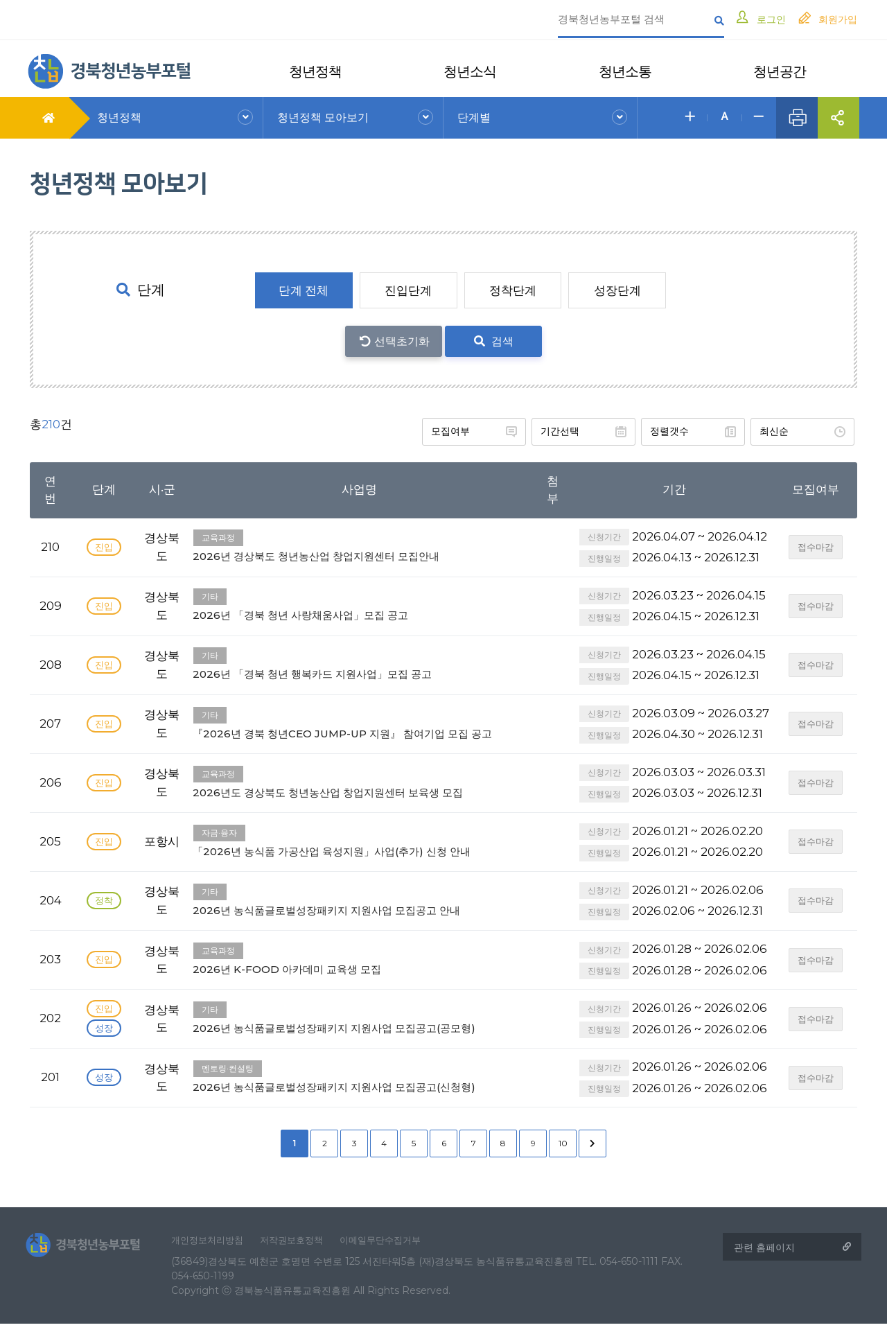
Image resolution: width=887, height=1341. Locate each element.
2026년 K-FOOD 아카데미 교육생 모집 (359, 972)
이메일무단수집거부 (395, 1255)
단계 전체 (302, 290)
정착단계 (512, 290)
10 (563, 1156)
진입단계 (407, 290)
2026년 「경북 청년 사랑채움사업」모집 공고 (359, 603)
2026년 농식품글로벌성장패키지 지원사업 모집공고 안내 (359, 913)
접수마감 (818, 545)
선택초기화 (402, 341)
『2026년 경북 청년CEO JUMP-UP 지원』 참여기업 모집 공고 (359, 729)
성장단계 (618, 290)
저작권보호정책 (301, 1255)
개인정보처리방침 (212, 1255)
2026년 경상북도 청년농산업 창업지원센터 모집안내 (359, 544)
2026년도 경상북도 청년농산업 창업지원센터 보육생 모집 (359, 795)
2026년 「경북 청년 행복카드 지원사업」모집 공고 (359, 661)
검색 (493, 341)
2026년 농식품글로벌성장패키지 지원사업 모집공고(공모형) (359, 1031)
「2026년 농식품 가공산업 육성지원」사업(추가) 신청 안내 (359, 854)
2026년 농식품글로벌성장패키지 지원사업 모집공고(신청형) (359, 1090)
